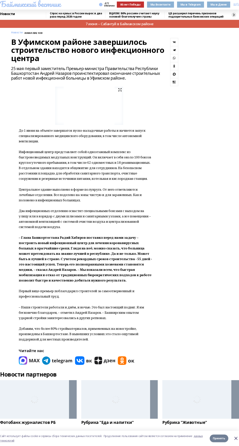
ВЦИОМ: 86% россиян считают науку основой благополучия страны (134, 15)
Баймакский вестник (30, 4)
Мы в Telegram (190, 4)
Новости (7, 14)
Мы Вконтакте (160, 4)
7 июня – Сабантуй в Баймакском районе (119, 24)
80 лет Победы (130, 4)
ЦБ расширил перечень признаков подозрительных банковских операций (196, 15)
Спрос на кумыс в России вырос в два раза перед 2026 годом (76, 15)
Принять (219, 438)
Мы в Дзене (219, 4)
